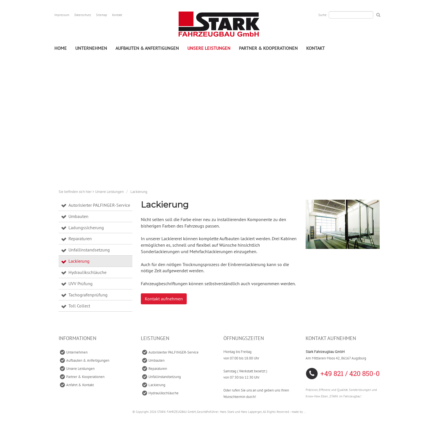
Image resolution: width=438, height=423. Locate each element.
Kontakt (117, 15)
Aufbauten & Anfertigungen (147, 48)
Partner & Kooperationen (268, 48)
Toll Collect (79, 306)
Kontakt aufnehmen (164, 299)
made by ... (299, 412)
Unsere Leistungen (208, 48)
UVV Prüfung (80, 283)
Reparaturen (80, 238)
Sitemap (101, 15)
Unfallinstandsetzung (89, 250)
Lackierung (138, 191)
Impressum (61, 15)
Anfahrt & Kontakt (80, 384)
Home (60, 48)
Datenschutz (82, 15)
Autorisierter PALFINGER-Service (99, 205)
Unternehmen (91, 48)
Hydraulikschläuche (87, 272)
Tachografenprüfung (88, 295)
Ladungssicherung (86, 227)
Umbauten (78, 216)
